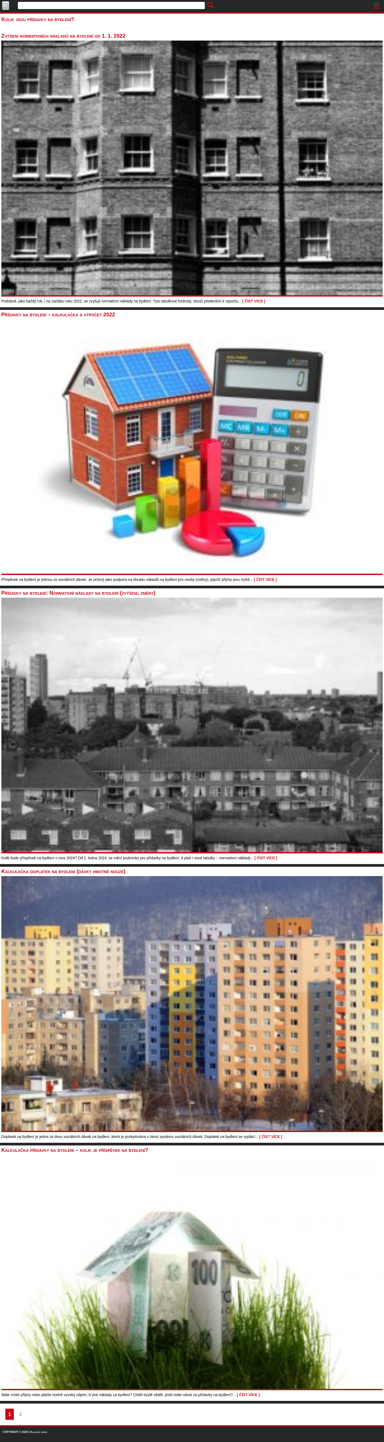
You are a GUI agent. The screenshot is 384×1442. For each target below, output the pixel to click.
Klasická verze (38, 1432)
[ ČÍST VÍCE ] (253, 301)
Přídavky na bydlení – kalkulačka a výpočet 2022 (58, 314)
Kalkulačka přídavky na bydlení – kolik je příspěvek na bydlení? (74, 1150)
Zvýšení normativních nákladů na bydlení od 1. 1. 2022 (63, 36)
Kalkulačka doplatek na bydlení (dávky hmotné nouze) (63, 871)
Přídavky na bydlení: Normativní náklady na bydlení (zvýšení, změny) (78, 593)
